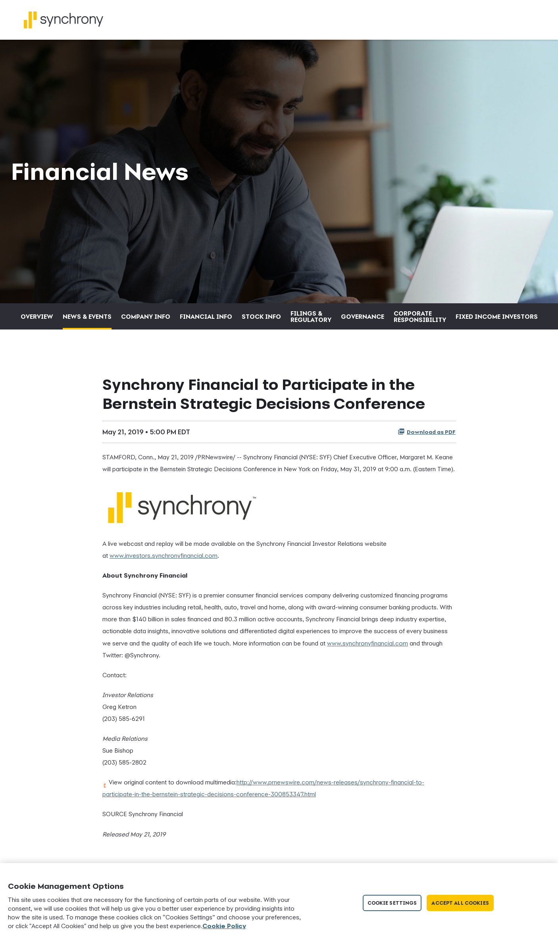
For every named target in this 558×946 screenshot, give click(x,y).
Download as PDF (427, 431)
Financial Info (206, 316)
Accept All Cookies (460, 903)
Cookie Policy (224, 925)
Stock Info (261, 316)
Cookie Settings (392, 903)
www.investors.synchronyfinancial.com (163, 555)
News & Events (87, 316)
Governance (362, 316)
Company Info (145, 316)
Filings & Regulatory (311, 316)
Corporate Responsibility (420, 316)
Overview (37, 316)
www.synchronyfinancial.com (367, 643)
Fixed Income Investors (497, 316)
